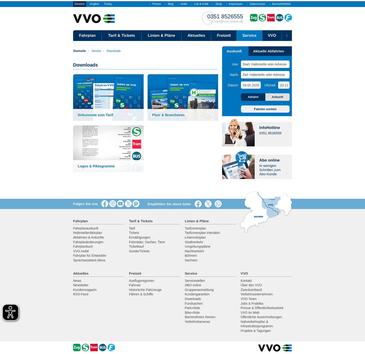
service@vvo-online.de (225, 18)
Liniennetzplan (195, 237)
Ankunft (277, 97)
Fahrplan (87, 35)
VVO (272, 35)
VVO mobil (81, 251)
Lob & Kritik (200, 4)
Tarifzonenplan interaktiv (202, 233)
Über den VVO (251, 285)
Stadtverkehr (194, 242)
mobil (182, 4)
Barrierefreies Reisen (200, 317)
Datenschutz (256, 4)
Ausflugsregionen (141, 281)
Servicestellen (195, 281)
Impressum (234, 4)
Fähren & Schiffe (141, 294)
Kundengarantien (197, 294)
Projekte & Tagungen (256, 331)
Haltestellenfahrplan (87, 233)
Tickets (134, 233)
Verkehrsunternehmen (257, 294)
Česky (108, 4)
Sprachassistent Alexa (89, 260)
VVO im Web (250, 312)
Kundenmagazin (85, 290)
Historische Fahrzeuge (145, 290)
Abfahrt (253, 97)
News (77, 281)
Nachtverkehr (194, 251)
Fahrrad (134, 285)
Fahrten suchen (265, 109)
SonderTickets (139, 251)
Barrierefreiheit (280, 4)
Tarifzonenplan (195, 228)
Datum (233, 85)
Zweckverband (251, 290)
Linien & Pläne (161, 35)
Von (235, 64)
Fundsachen (194, 303)
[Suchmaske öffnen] (287, 35)
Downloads (112, 51)
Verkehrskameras (197, 322)
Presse (155, 4)
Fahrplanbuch (83, 246)
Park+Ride (192, 308)
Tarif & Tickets (121, 35)
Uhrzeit (269, 85)
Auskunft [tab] (234, 51)
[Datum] (250, 85)
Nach (234, 75)
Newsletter (80, 285)
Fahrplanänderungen (88, 242)
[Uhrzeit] (284, 85)
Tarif (132, 228)
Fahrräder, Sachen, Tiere (147, 242)
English (94, 4)
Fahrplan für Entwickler (89, 255)
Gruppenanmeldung (199, 290)
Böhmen (191, 255)
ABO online (193, 285)
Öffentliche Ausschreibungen (261, 317)
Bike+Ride (192, 312)
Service (249, 35)
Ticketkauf (136, 246)
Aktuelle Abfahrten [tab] (268, 51)
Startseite (79, 51)
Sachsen (191, 260)
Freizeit (224, 35)
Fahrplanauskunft (85, 228)
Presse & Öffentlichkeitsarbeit (262, 308)
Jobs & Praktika (252, 303)
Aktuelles (196, 35)
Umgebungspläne (197, 246)
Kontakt (246, 281)
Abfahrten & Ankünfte (88, 237)
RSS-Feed (80, 294)
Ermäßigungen (139, 237)
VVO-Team (249, 299)
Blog (169, 4)
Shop (217, 4)
